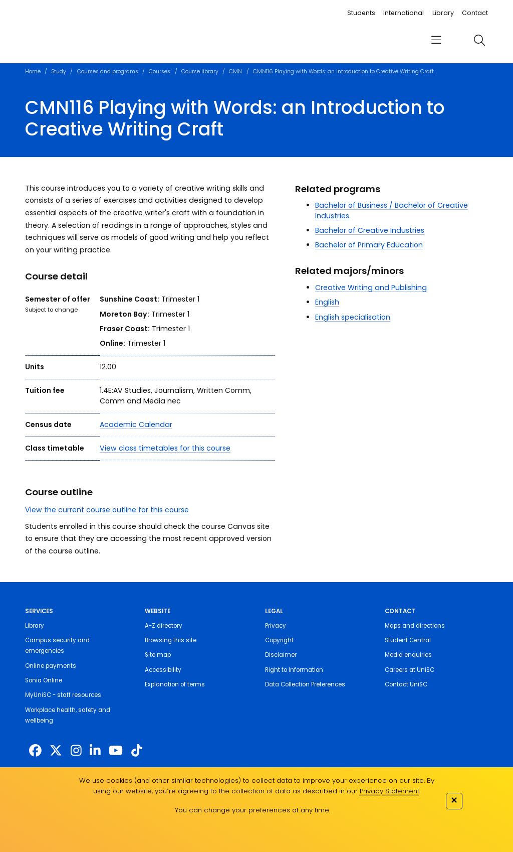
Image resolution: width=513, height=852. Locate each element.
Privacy (275, 626)
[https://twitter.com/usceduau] (56, 751)
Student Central (408, 640)
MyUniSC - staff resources (63, 695)
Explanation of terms (175, 684)
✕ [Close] (453, 800)
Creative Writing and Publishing (371, 287)
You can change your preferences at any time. (252, 810)
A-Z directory (163, 626)
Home (33, 71)
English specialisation (352, 317)
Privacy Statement (389, 791)
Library (443, 13)
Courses (159, 71)
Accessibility (163, 670)
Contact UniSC (406, 684)
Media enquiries (408, 655)
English (327, 302)
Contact (475, 13)
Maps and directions (415, 626)
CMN (235, 71)
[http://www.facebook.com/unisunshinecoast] (35, 751)
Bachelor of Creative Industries (369, 230)
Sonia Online (43, 680)
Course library (199, 71)
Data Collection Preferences (305, 684)
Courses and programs (107, 71)
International (403, 13)
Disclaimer (281, 655)
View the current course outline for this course (107, 510)
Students (361, 13)
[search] (479, 40)
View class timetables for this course (165, 448)
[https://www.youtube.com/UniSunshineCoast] (116, 751)
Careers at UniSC (409, 670)
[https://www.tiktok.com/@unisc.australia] (136, 751)
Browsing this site (170, 640)
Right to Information (294, 670)
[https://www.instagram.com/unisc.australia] (76, 751)
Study (58, 71)
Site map (158, 655)
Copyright (279, 640)
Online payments (50, 666)
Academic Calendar (136, 424)
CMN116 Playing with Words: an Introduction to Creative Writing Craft (343, 71)
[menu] (436, 40)
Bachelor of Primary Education (369, 245)
